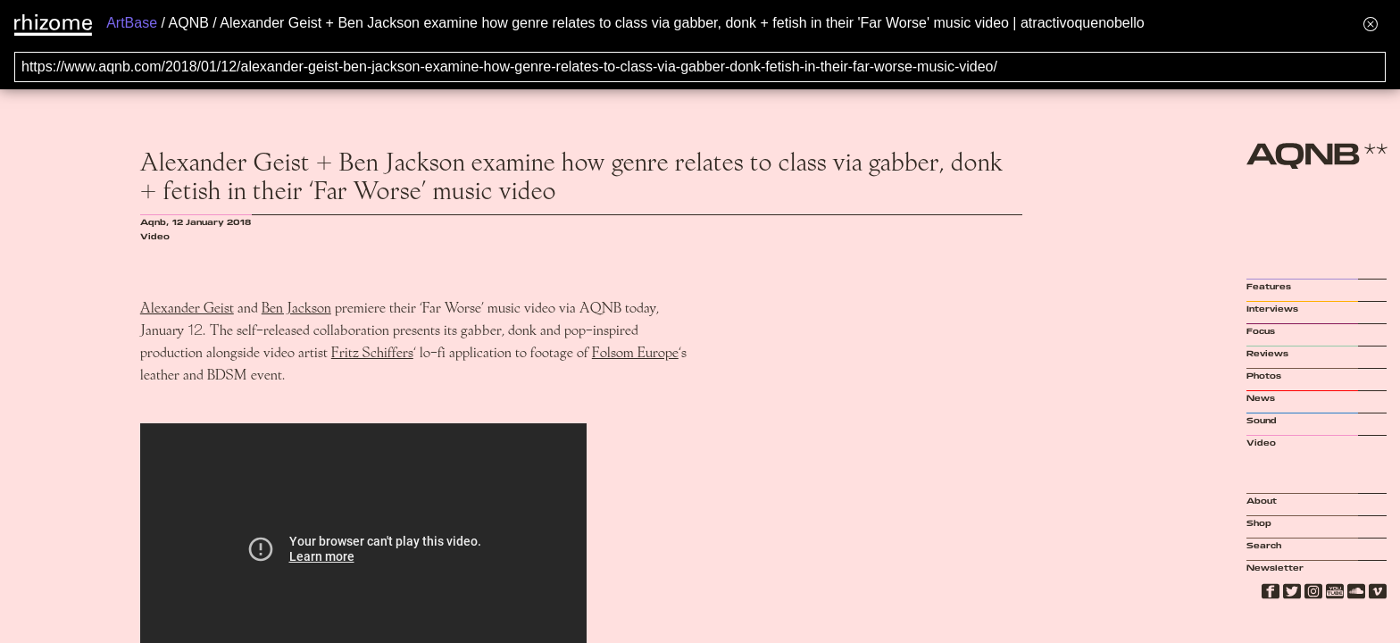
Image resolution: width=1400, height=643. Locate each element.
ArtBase (131, 22)
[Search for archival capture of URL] (700, 67)
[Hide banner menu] (1370, 24)
